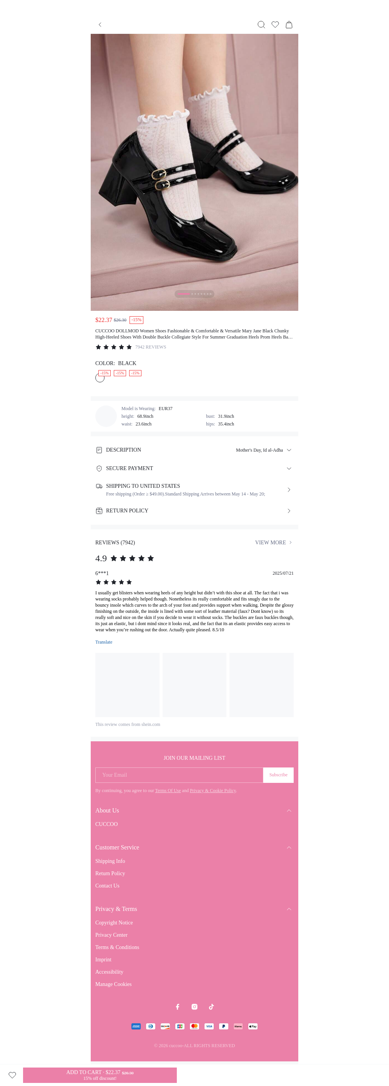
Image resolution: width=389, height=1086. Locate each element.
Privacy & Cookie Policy (213, 790)
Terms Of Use (168, 790)
